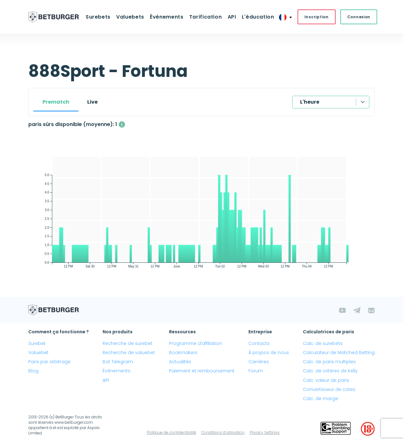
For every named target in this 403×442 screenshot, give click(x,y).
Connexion (358, 17)
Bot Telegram (118, 362)
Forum (255, 371)
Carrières (258, 362)
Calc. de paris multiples (329, 362)
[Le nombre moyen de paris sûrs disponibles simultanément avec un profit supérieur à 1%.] (122, 124)
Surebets (98, 17)
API (231, 17)
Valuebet (38, 352)
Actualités (180, 362)
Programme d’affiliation (195, 343)
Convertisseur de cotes (329, 389)
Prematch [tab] (56, 102)
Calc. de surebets (323, 343)
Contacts (259, 343)
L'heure (309, 102)
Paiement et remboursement (202, 371)
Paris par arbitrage (49, 362)
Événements (166, 17)
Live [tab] (92, 102)
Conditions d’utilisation (223, 432)
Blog (33, 371)
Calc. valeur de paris (326, 380)
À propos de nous (268, 352)
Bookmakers (183, 352)
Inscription (316, 17)
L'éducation (257, 17)
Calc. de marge (320, 398)
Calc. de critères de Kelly (330, 371)
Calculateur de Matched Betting (339, 352)
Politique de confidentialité (171, 432)
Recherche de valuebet (129, 352)
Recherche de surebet (127, 343)
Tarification (205, 17)
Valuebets (130, 17)
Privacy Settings (265, 432)
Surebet (37, 343)
